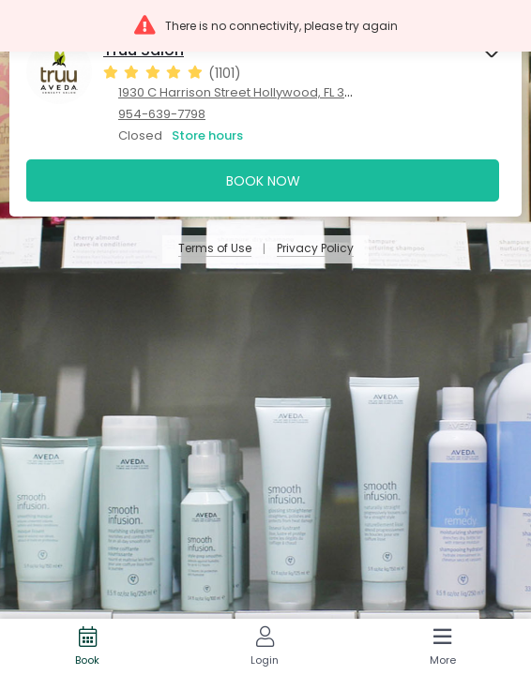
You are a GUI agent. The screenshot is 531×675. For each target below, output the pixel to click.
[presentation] (265, 118)
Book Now (263, 181)
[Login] (265, 647)
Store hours (207, 135)
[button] (265, 26)
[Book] (87, 647)
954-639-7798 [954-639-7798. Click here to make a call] (161, 114)
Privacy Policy (315, 249)
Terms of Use (214, 249)
